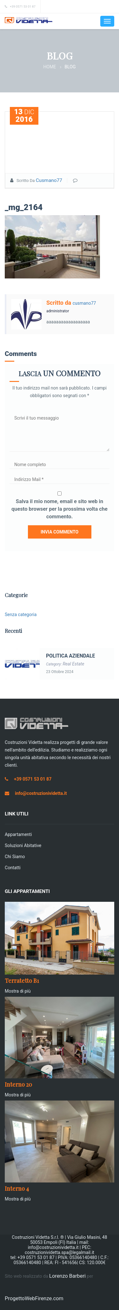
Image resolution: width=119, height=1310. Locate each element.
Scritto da (59, 302)
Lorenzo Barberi (67, 1276)
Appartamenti (18, 834)
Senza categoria (20, 614)
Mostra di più (18, 991)
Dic (24, 115)
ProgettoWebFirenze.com (34, 1298)
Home (49, 66)
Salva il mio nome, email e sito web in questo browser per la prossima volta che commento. (59, 509)
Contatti (13, 867)
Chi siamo (15, 856)
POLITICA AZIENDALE (70, 656)
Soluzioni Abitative (23, 845)
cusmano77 (49, 180)
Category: (65, 664)
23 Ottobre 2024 (59, 672)
